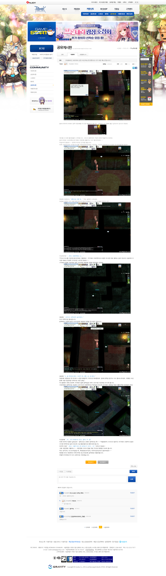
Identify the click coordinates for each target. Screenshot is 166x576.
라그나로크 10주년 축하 (76, 493)
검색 (150, 59)
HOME (119, 48)
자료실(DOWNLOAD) (116, 9)
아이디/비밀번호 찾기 (46, 54)
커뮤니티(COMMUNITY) (90, 9)
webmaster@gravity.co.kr (56, 550)
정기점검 (115, 542)
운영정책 (108, 542)
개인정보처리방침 (74, 542)
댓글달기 (132, 493)
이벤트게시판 (121, 14)
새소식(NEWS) (64, 9)
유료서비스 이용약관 (60, 542)
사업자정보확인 (89, 550)
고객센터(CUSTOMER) (129, 9)
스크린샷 (100, 14)
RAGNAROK (40, 9)
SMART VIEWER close (146, 104)
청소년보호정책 (87, 542)
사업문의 (124, 542)
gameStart (42, 29)
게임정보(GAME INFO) (77, 9)
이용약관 (49, 542)
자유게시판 (85, 14)
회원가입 (34, 54)
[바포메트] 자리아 (73, 64)
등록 (131, 479)
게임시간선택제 (98, 542)
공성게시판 (93, 14)
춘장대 (72, 509)
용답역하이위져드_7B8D (78, 516)
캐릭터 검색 (130, 14)
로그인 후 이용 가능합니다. (92, 479)
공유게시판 (113, 14)
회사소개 (42, 542)
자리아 (74, 501)
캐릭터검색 (42, 92)
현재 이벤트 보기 (70, 39)
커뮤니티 (125, 48)
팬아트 (106, 14)
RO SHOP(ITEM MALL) (104, 9)
